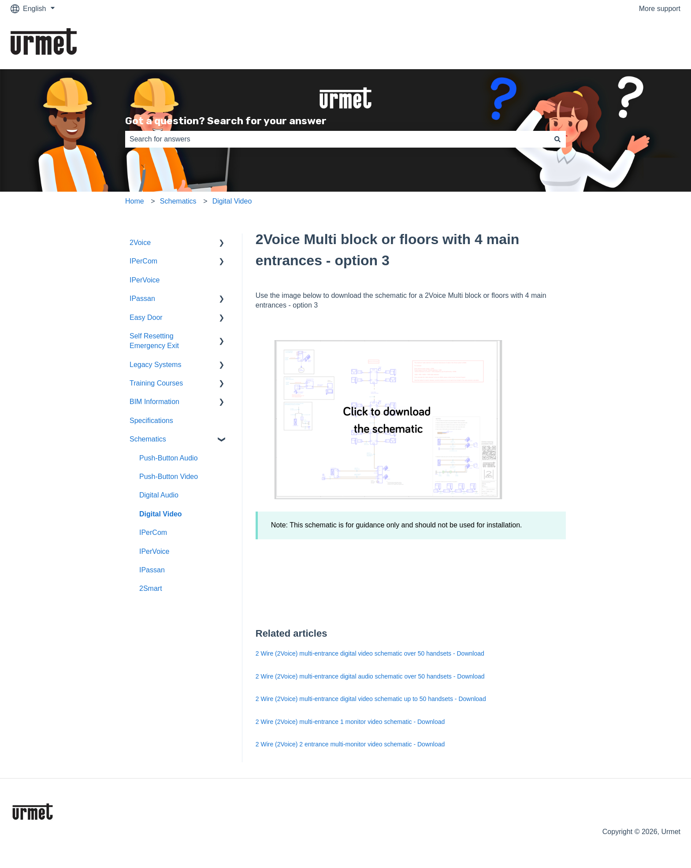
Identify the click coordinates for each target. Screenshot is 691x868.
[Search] (557, 139)
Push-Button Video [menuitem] (168, 476)
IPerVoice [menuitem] (145, 280)
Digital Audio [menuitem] (158, 495)
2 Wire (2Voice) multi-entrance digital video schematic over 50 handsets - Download (370, 653)
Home (134, 201)
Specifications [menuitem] (151, 420)
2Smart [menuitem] (150, 588)
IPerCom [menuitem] (143, 261)
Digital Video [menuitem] (160, 514)
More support (659, 8)
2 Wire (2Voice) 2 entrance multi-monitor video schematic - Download (350, 744)
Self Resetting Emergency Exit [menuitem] (154, 340)
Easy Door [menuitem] (146, 317)
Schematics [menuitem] (148, 439)
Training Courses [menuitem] (156, 383)
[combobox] (337, 139)
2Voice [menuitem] (140, 242)
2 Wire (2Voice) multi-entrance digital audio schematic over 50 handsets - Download (370, 676)
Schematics (178, 201)
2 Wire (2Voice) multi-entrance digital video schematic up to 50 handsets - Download (371, 698)
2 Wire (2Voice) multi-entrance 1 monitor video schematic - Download (350, 721)
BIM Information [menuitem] (154, 401)
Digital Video (232, 201)
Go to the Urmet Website (633, 43)
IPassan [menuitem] (142, 298)
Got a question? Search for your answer (226, 121)
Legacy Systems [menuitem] (155, 364)
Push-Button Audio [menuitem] (168, 458)
